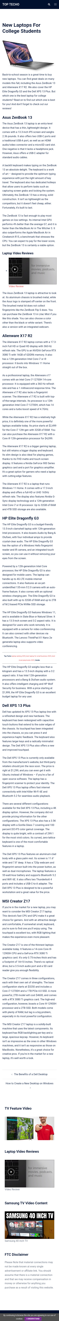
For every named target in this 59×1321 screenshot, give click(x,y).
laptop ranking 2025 (18, 656)
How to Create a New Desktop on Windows (29, 1083)
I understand (33, 1319)
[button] (49, 4)
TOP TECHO (10, 4)
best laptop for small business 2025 (38, 656)
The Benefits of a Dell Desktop (31, 1074)
